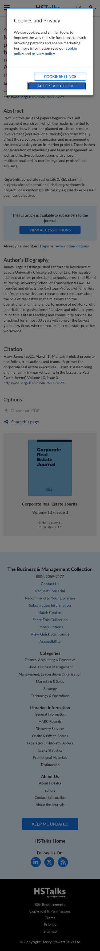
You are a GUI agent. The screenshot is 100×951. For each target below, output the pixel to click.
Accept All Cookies (56, 86)
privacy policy (43, 53)
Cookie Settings (60, 76)
